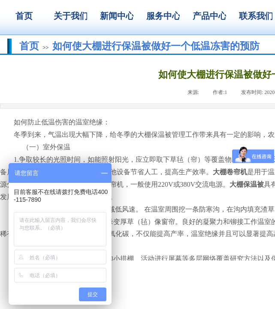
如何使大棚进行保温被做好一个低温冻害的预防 (156, 46)
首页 (29, 46)
